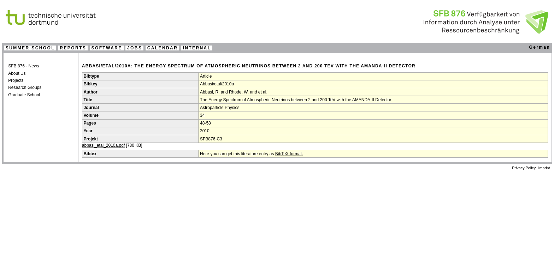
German (539, 47)
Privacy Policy (524, 168)
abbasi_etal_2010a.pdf (103, 145)
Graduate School (24, 94)
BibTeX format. (289, 153)
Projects (15, 80)
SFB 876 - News (23, 66)
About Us (16, 73)
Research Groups (24, 87)
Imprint (544, 168)
